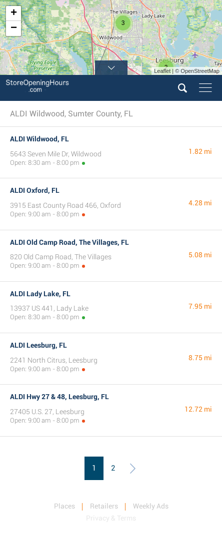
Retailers (104, 506)
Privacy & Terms (111, 518)
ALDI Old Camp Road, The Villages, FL (69, 242)
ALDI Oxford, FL (35, 190)
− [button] (13, 28)
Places (64, 506)
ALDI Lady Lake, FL (40, 294)
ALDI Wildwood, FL (39, 139)
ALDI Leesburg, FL (38, 345)
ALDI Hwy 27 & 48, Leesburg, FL (59, 397)
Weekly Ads (150, 506)
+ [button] (13, 13)
